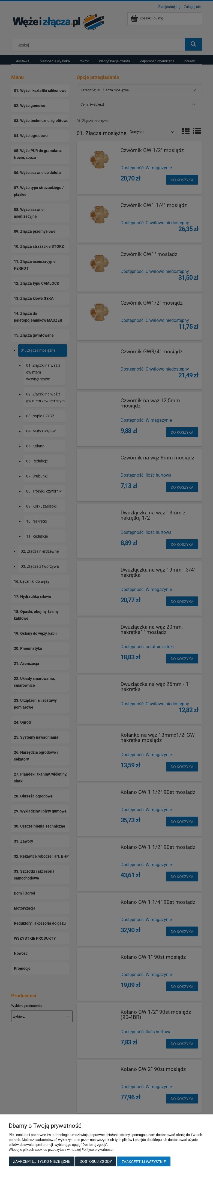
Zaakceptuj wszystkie (144, 1162)
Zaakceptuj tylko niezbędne (41, 1161)
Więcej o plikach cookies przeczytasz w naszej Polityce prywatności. (61, 1150)
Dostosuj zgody (96, 1161)
